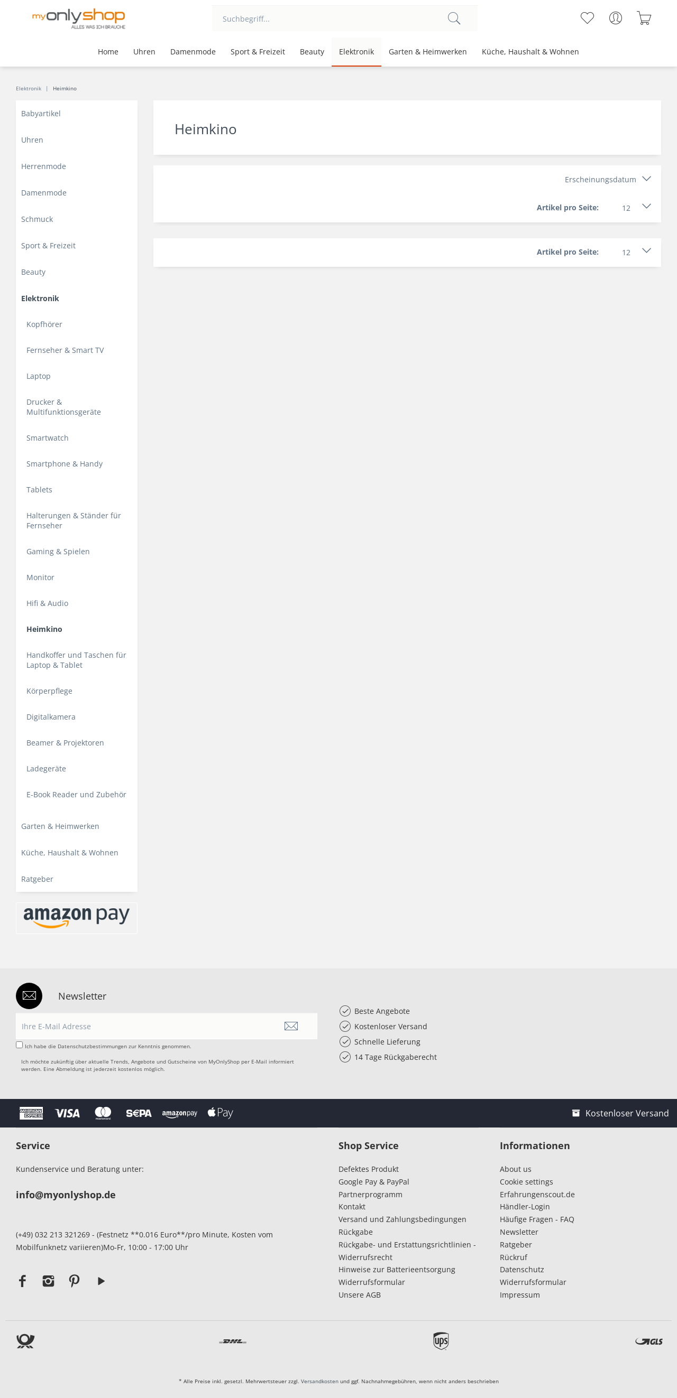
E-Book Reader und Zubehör (76, 794)
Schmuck (37, 219)
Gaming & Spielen (58, 551)
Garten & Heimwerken (60, 826)
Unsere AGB (359, 1295)
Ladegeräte (46, 768)
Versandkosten (319, 1381)
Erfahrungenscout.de (537, 1194)
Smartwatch (47, 438)
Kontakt (351, 1206)
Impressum (522, 1295)
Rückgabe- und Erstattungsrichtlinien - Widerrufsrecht (407, 1250)
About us (516, 1169)
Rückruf (513, 1257)
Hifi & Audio (47, 603)
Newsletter (519, 1232)
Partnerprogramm (370, 1194)
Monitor (40, 577)
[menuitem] (345, 18)
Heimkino (44, 629)
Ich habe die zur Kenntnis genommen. (108, 1046)
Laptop (38, 376)
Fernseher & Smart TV (65, 350)
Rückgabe (355, 1232)
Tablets (39, 489)
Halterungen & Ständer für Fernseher (73, 520)
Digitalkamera (51, 717)
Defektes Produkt (368, 1169)
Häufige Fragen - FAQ (537, 1219)
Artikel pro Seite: (568, 207)
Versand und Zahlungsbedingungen (402, 1219)
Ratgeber (37, 879)
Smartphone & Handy (64, 464)
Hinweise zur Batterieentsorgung (396, 1269)
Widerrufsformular (371, 1282)
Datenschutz (522, 1269)
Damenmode (44, 193)
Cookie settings (526, 1182)
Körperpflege (49, 691)
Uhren (32, 140)
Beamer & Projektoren (65, 743)
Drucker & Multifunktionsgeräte (63, 407)
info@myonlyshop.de (66, 1194)
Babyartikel (41, 113)
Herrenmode (43, 166)
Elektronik (40, 298)
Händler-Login (525, 1206)
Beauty (33, 272)
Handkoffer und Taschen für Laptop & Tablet (76, 660)
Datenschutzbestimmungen (92, 1046)
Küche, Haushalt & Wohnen (69, 852)
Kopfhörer (44, 324)
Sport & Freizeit (48, 245)
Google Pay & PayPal (373, 1182)
